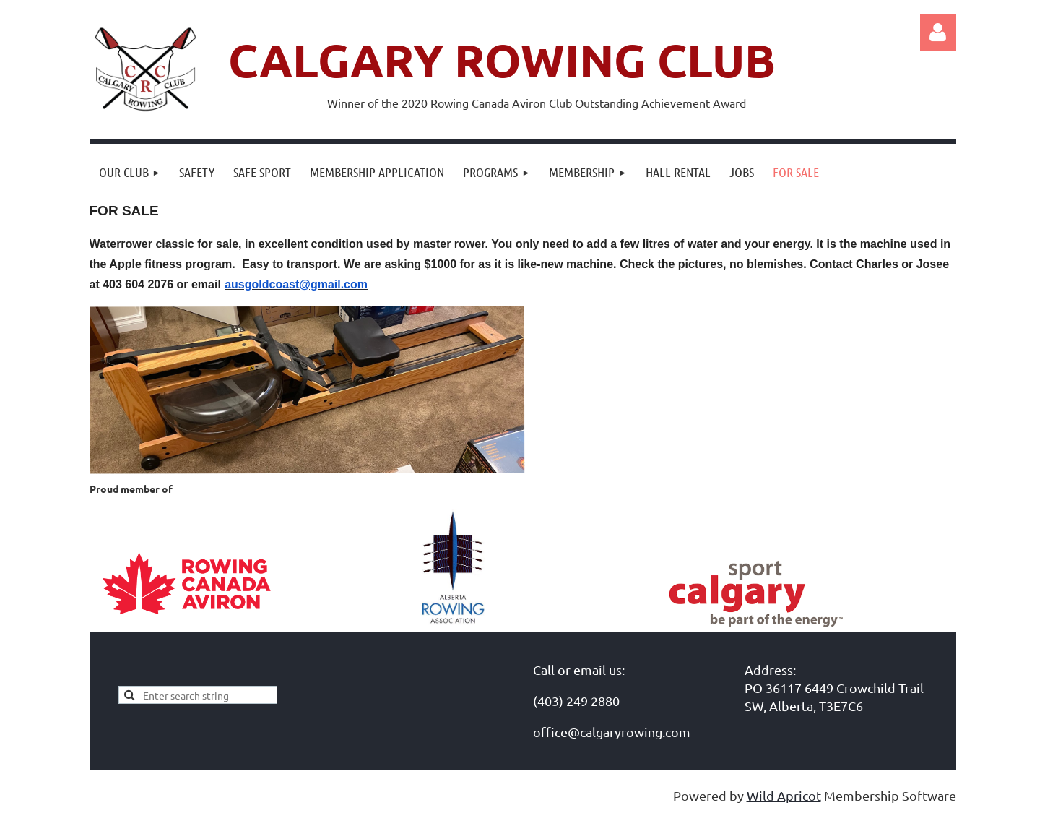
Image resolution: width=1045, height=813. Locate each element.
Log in (938, 32)
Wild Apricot (784, 795)
